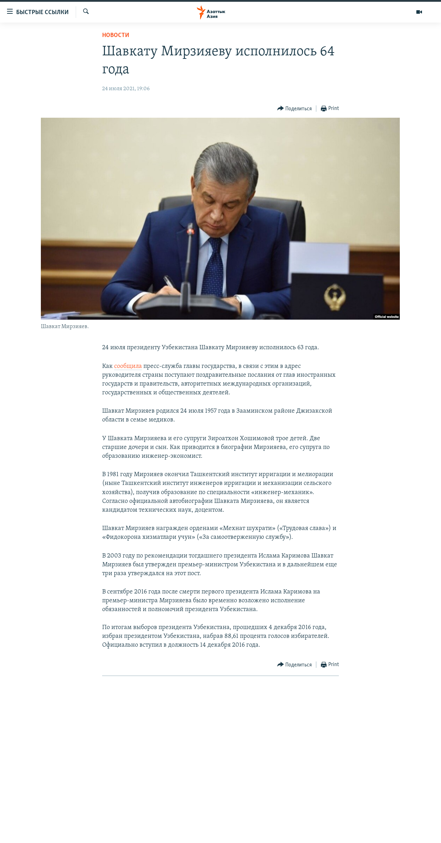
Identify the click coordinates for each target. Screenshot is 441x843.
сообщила (128, 366)
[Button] (294, 108)
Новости (115, 35)
